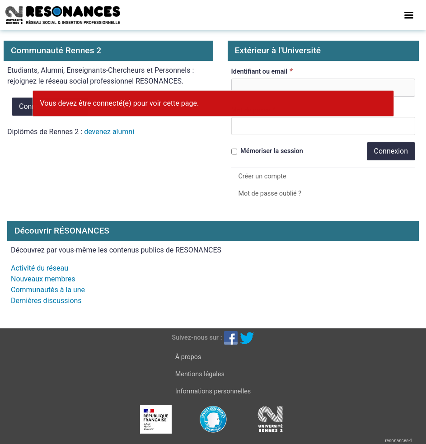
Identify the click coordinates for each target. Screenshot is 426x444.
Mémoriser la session (267, 151)
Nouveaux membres (43, 279)
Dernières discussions (46, 300)
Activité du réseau (39, 268)
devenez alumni (109, 131)
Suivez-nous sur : (197, 337)
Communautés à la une (48, 289)
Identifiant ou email (263, 71)
